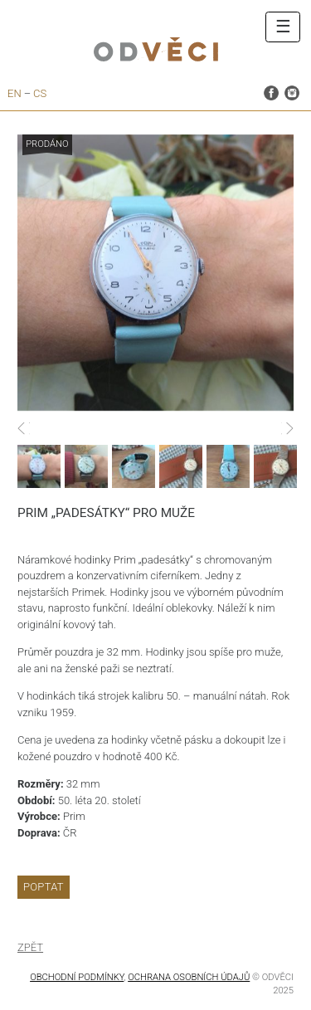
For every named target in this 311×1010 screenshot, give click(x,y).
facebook (271, 91)
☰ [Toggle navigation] (283, 27)
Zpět (30, 947)
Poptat (43, 887)
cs (39, 93)
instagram (292, 91)
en (14, 93)
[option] (155, 272)
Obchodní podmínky (77, 977)
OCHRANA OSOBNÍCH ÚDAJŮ (189, 977)
